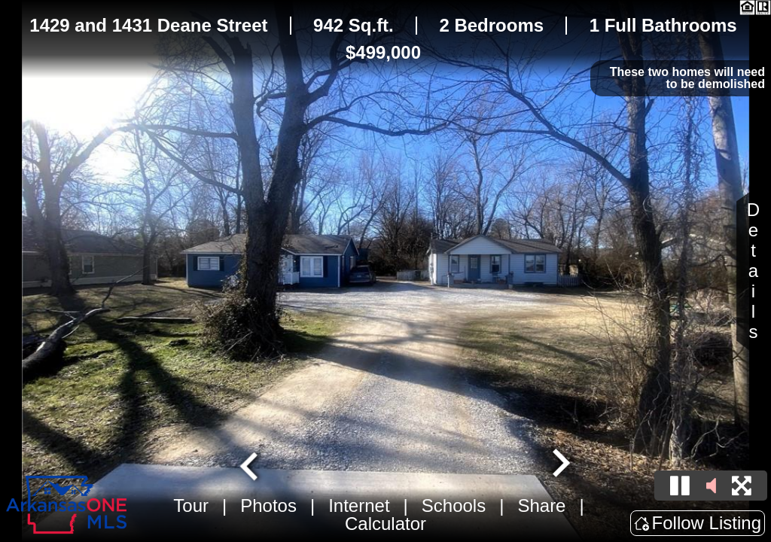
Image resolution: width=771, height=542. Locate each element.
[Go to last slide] (250, 464)
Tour (191, 505)
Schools (454, 505)
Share (541, 505)
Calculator (385, 523)
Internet (358, 505)
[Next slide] (559, 464)
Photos (268, 505)
